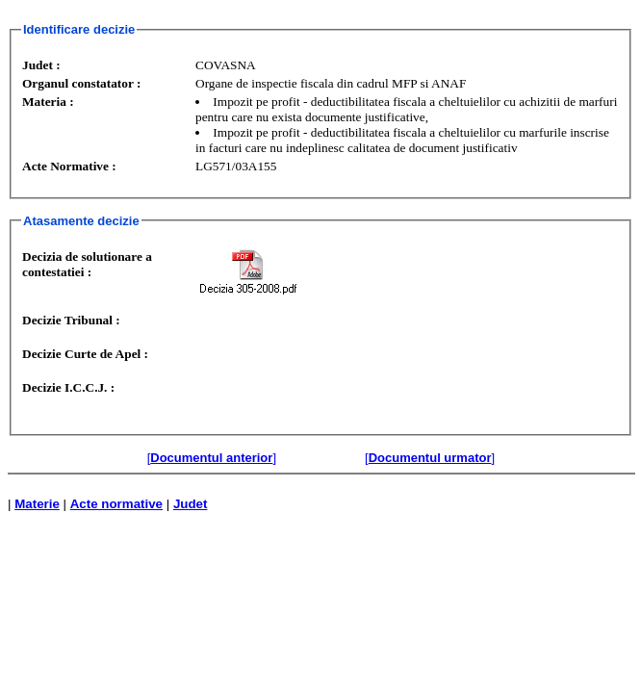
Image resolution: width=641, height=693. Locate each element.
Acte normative (116, 504)
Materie (37, 504)
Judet (190, 504)
